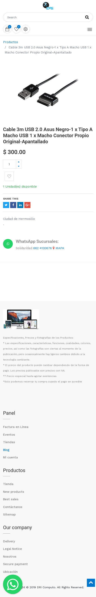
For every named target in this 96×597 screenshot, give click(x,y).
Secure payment (15, 564)
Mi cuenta (10, 457)
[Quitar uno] (18, 166)
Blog (6, 450)
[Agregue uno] (18, 162)
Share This (10, 198)
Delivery (9, 541)
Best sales (10, 499)
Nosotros (9, 556)
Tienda (8, 484)
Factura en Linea (15, 427)
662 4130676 (42, 248)
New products (13, 492)
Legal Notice (12, 549)
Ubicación (10, 572)
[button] (9, 176)
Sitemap (9, 514)
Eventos (9, 434)
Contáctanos (12, 507)
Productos (10, 42)
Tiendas (9, 442)
